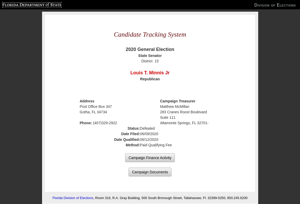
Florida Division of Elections (72, 198)
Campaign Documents (150, 172)
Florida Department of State (21, 4)
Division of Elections (275, 5)
